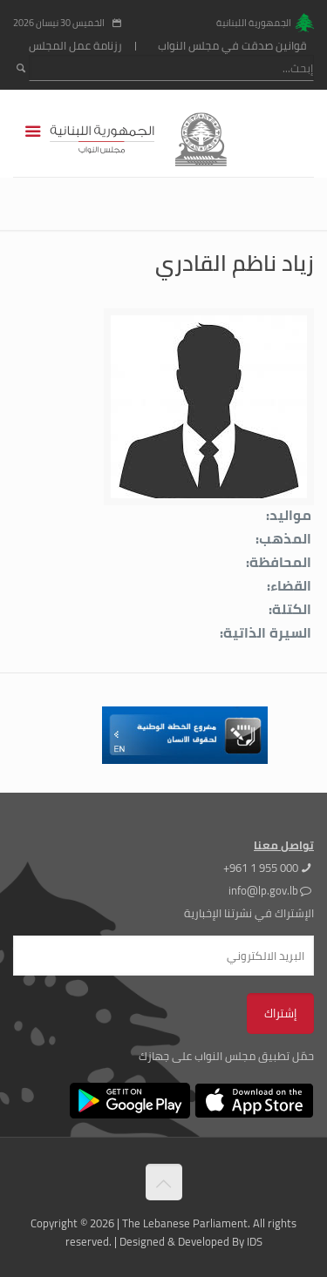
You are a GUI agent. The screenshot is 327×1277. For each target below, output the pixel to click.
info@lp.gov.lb (263, 890)
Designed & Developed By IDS (190, 1241)
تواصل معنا (284, 844)
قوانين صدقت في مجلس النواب (232, 46)
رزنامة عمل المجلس (75, 46)
